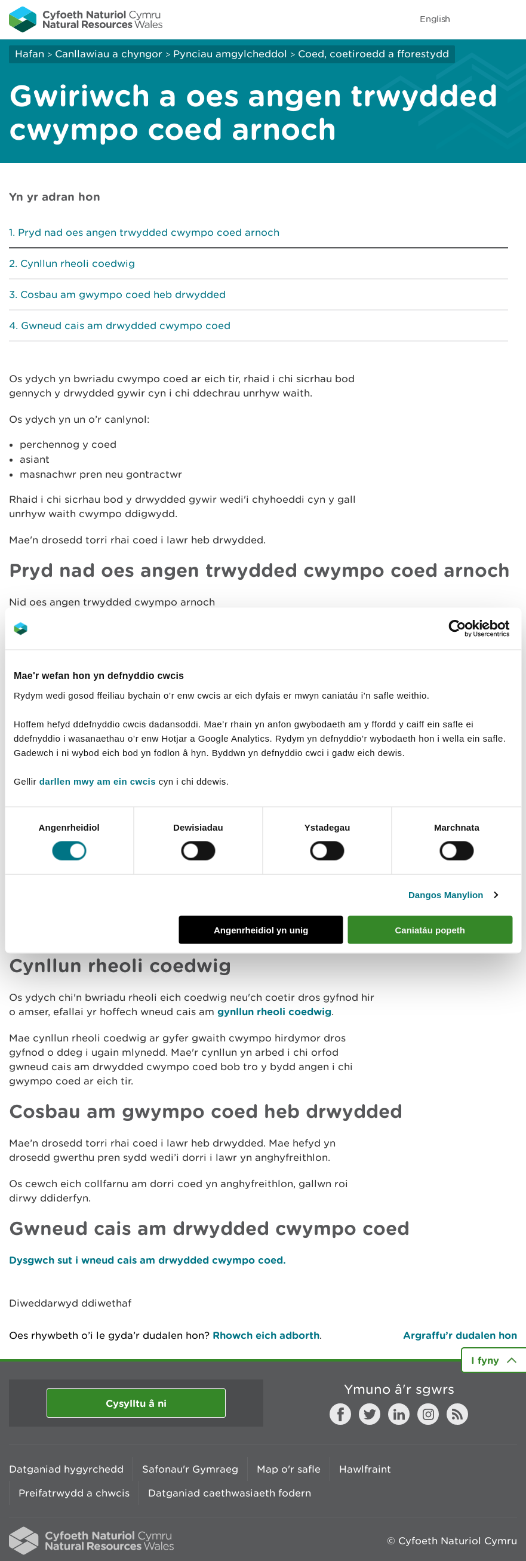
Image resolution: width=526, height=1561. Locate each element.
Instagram (428, 1414)
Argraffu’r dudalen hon (460, 1335)
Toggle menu (509, 19)
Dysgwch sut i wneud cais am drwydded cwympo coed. (147, 1259)
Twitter (369, 1414)
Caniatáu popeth (430, 929)
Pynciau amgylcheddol (230, 54)
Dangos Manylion (446, 895)
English (435, 18)
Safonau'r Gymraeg (190, 1469)
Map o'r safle (289, 1469)
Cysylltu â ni (136, 1403)
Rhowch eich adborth (266, 1335)
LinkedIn (399, 1414)
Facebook (340, 1414)
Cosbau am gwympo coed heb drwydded (123, 294)
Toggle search (476, 19)
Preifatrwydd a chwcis (74, 1493)
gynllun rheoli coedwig (274, 1011)
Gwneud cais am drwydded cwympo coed (125, 325)
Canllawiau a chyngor (108, 54)
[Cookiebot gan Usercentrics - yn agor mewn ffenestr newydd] (477, 629)
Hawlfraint (365, 1469)
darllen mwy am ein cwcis (97, 781)
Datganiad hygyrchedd (66, 1469)
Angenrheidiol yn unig (261, 929)
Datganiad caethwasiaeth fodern (229, 1493)
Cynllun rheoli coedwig (77, 263)
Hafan (29, 54)
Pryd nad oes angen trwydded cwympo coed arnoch (148, 232)
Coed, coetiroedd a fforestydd (373, 54)
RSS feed (457, 1414)
